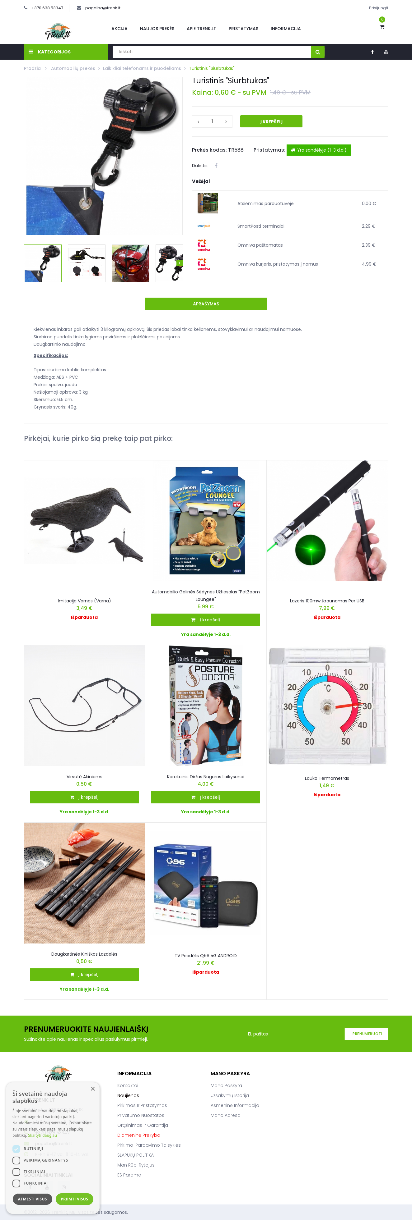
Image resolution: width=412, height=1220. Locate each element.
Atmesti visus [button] (32, 1199)
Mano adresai (226, 1115)
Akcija (119, 28)
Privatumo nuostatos (140, 1115)
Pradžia (33, 68)
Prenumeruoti (367, 1033)
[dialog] (53, 1148)
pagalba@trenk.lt (102, 8)
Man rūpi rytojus (136, 1165)
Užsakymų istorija (230, 1095)
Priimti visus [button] (74, 1199)
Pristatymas (243, 28)
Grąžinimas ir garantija (142, 1125)
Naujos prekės (157, 28)
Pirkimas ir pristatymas (142, 1105)
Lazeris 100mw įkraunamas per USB (327, 601)
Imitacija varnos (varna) (84, 601)
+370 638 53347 (47, 8)
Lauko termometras (327, 778)
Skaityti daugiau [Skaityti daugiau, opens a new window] (42, 1135)
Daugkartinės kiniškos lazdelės (84, 954)
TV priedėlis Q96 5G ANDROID (206, 956)
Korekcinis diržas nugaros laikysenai (205, 777)
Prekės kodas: (209, 149)
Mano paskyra (226, 1085)
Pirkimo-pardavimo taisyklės (149, 1145)
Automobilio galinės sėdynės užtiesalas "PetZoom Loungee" (206, 595)
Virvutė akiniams (84, 777)
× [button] (92, 1089)
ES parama (129, 1175)
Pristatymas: (269, 150)
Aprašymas (206, 304)
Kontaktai (127, 1085)
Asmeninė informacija (235, 1105)
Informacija (286, 28)
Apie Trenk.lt (201, 28)
